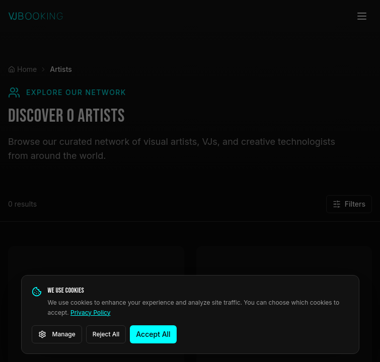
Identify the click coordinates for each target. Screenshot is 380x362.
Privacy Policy (90, 312)
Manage (56, 334)
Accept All (153, 334)
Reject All (106, 334)
